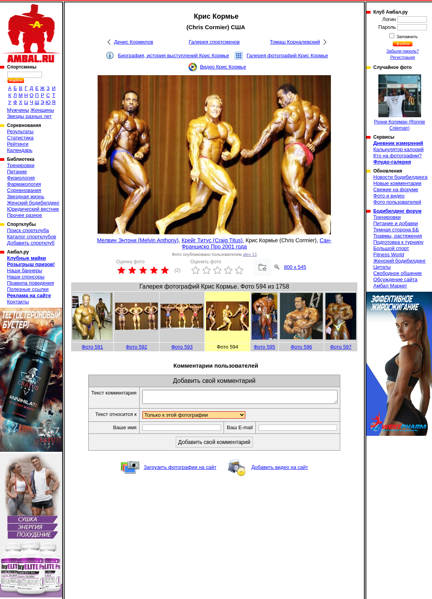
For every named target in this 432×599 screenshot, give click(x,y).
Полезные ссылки (28, 289)
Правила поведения (30, 283)
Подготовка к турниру (398, 242)
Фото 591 (92, 347)
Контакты (18, 302)
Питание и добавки (395, 223)
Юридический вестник (33, 209)
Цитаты (382, 267)
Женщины (42, 110)
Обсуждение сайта (395, 279)
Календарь (20, 150)
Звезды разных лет (29, 116)
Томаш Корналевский (295, 42)
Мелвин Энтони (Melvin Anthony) (137, 240)
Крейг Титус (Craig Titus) (212, 240)
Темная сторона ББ (396, 230)
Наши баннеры (24, 270)
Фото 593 (181, 347)
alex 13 (250, 254)
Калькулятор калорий (398, 149)
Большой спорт (391, 248)
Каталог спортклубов (31, 237)
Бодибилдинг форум (397, 211)
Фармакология (24, 184)
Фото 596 (301, 347)
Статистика (20, 138)
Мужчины (18, 110)
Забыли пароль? (403, 51)
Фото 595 (264, 347)
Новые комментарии (397, 183)
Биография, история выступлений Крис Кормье (173, 55)
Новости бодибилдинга (400, 177)
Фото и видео (389, 196)
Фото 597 (341, 347)
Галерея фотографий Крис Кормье (287, 55)
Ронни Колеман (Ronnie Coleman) (399, 102)
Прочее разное (24, 215)
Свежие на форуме (395, 189)
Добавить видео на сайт (279, 469)
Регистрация (402, 57)
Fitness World (388, 254)
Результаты (20, 131)
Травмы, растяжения (397, 236)
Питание (17, 171)
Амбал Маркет (390, 286)
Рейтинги (17, 144)
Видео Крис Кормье (223, 67)
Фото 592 (136, 347)
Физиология (21, 178)
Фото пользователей (397, 202)
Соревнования (24, 190)
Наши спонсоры (25, 277)
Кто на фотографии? (397, 156)
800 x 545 (295, 267)
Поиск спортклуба (28, 230)
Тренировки (20, 165)
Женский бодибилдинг (33, 203)
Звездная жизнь (25, 196)
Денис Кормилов (133, 42)
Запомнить (406, 36)
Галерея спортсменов (214, 42)
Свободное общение (397, 273)
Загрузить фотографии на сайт (180, 469)
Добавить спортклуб (30, 243)
